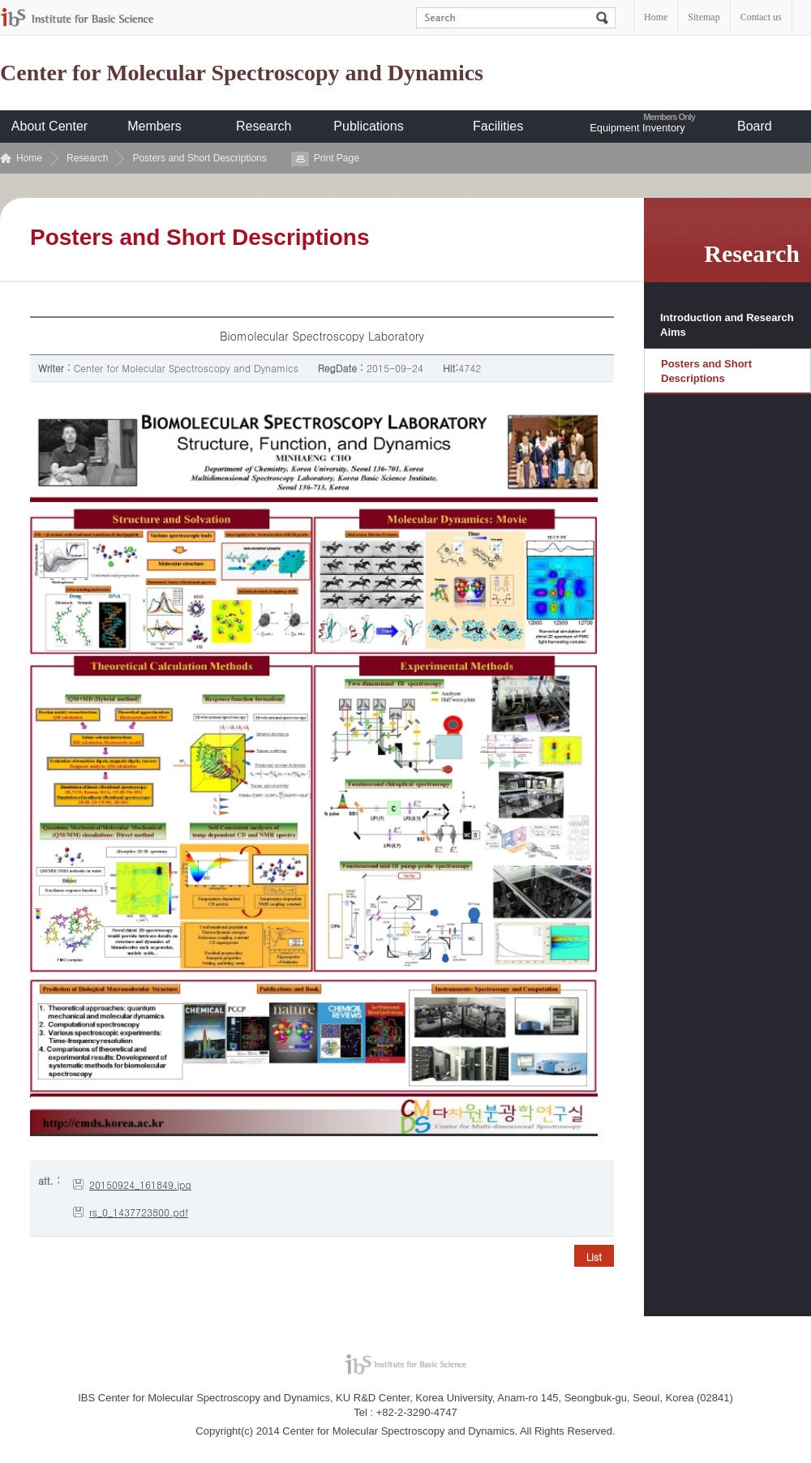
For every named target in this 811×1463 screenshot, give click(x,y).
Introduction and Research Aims (727, 324)
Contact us (761, 17)
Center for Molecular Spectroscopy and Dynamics (241, 73)
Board (754, 126)
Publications (368, 126)
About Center (49, 126)
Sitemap (703, 17)
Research (263, 126)
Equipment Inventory (637, 128)
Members (154, 126)
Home (655, 17)
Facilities (498, 126)
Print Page (336, 158)
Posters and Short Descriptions (199, 158)
